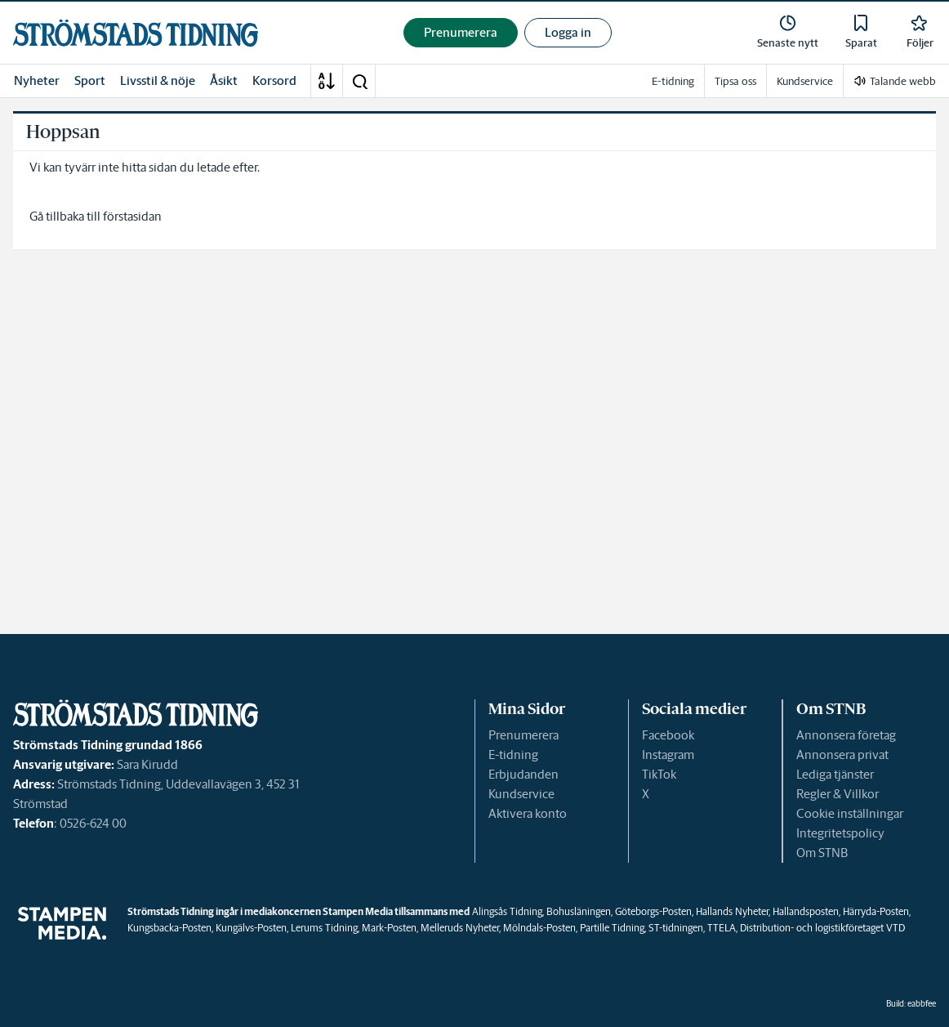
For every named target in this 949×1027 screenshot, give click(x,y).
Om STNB (822, 852)
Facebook (668, 735)
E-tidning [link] (673, 81)
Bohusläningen (578, 911)
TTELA (721, 928)
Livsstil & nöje (157, 80)
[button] (359, 81)
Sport (89, 80)
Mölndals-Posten (539, 928)
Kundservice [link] (805, 81)
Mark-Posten (389, 928)
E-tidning (513, 754)
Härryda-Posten (876, 911)
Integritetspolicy (840, 833)
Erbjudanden (523, 774)
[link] (135, 33)
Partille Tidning (612, 928)
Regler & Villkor (837, 794)
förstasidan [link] (132, 216)
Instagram (668, 754)
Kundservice (521, 794)
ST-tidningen (675, 928)
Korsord (274, 80)
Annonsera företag (846, 735)
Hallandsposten (806, 911)
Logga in (568, 32)
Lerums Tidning (324, 928)
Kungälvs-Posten (251, 928)
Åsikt (224, 80)
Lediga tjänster (835, 774)
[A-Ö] (326, 81)
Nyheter (37, 80)
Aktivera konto (527, 813)
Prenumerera (523, 735)
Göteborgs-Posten (653, 911)
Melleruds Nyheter (460, 928)
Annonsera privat (842, 754)
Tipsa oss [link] (735, 81)
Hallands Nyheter (732, 911)
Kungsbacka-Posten (169, 928)
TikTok (659, 774)
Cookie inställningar (849, 813)
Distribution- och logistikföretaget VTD (822, 928)
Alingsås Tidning (507, 911)
